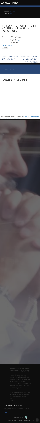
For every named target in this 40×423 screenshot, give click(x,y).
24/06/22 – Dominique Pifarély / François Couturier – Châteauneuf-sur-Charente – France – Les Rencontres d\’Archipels (29, 59)
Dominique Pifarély (9, 3)
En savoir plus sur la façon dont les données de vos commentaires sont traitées (19, 117)
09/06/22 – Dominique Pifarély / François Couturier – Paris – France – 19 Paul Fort (10, 58)
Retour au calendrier (7, 45)
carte (18, 41)
